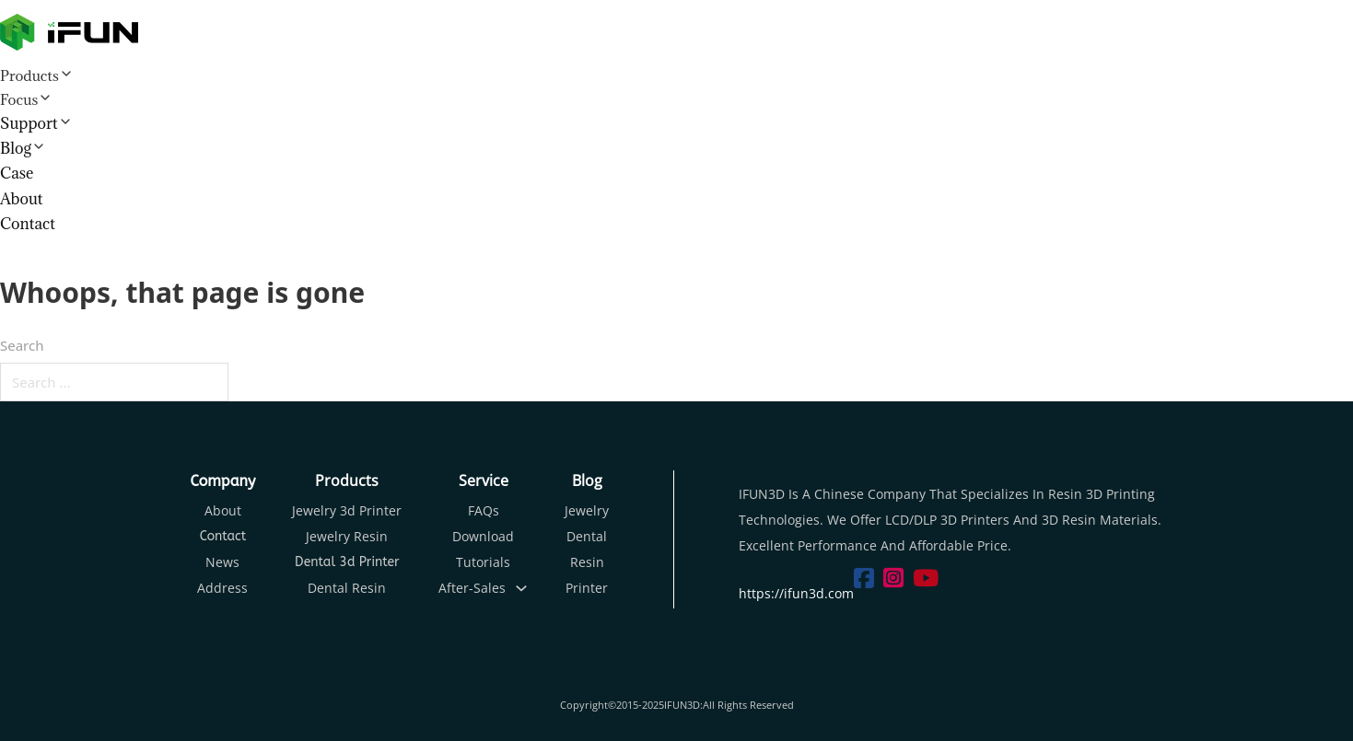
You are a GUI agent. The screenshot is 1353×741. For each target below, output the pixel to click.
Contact (27, 224)
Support (29, 123)
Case (16, 173)
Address (222, 587)
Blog (15, 148)
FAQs (483, 510)
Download (483, 536)
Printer (587, 587)
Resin (587, 562)
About (21, 199)
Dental (586, 536)
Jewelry (587, 510)
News (222, 562)
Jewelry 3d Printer (347, 510)
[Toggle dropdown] (521, 588)
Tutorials (483, 562)
